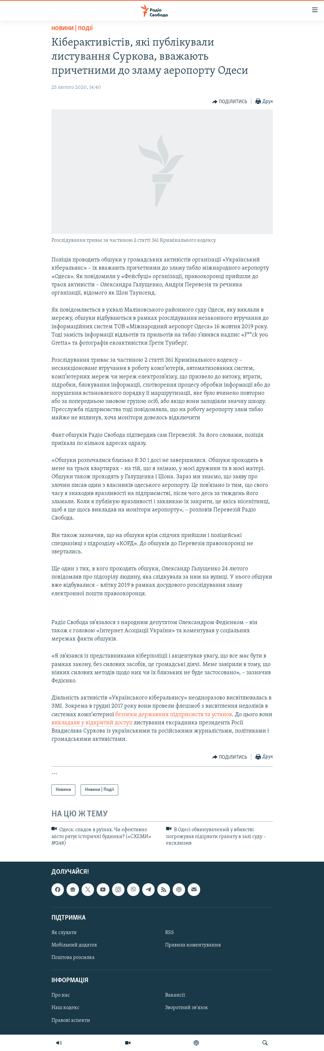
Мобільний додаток (74, 945)
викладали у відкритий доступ (91, 723)
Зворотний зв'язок (186, 1008)
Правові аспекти (70, 1020)
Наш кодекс (65, 1008)
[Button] (229, 101)
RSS (169, 932)
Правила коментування (193, 945)
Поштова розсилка (73, 957)
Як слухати (64, 932)
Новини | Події (72, 29)
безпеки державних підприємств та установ (173, 715)
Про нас (60, 995)
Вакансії (175, 995)
